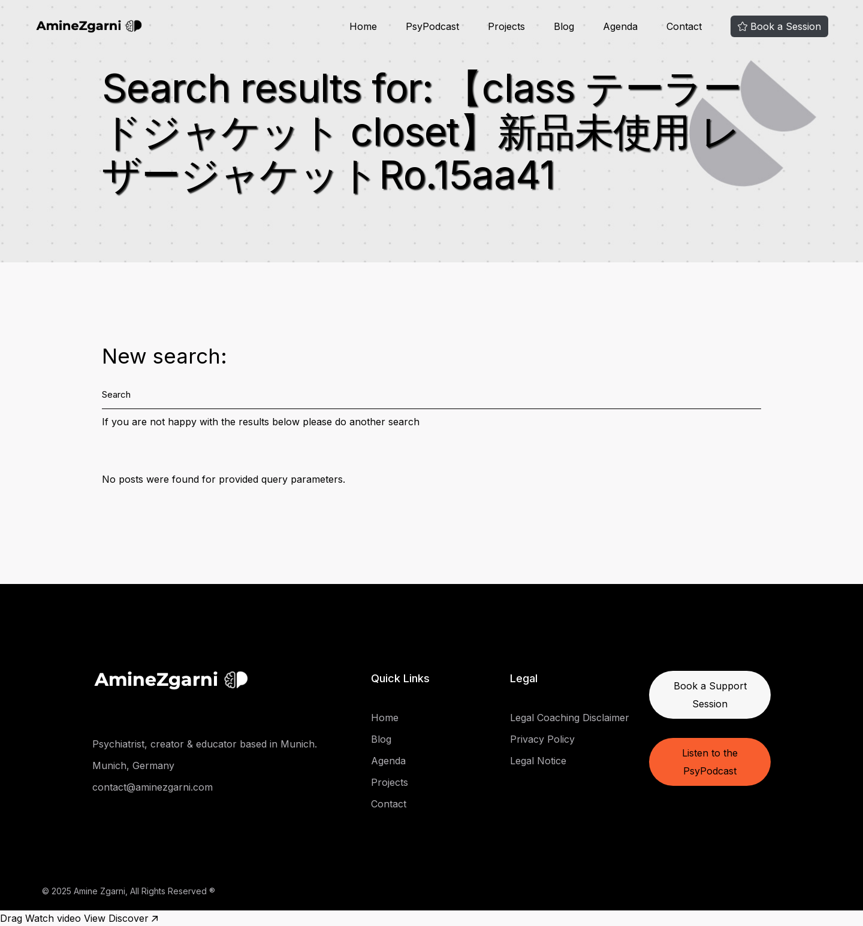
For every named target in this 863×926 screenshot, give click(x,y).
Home (385, 718)
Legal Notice (538, 761)
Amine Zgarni (99, 891)
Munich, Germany (133, 765)
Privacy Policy (542, 739)
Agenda (388, 761)
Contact (388, 804)
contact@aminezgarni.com (152, 787)
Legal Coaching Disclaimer (569, 718)
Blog (381, 739)
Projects (389, 782)
